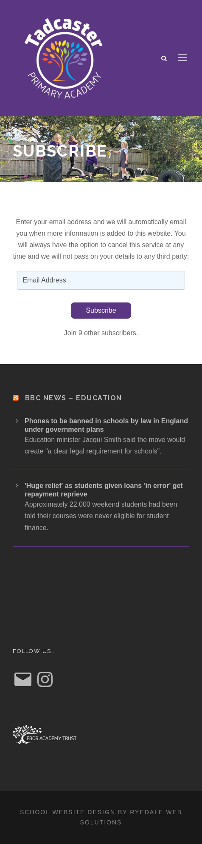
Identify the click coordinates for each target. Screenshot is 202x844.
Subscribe (101, 310)
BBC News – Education (73, 398)
